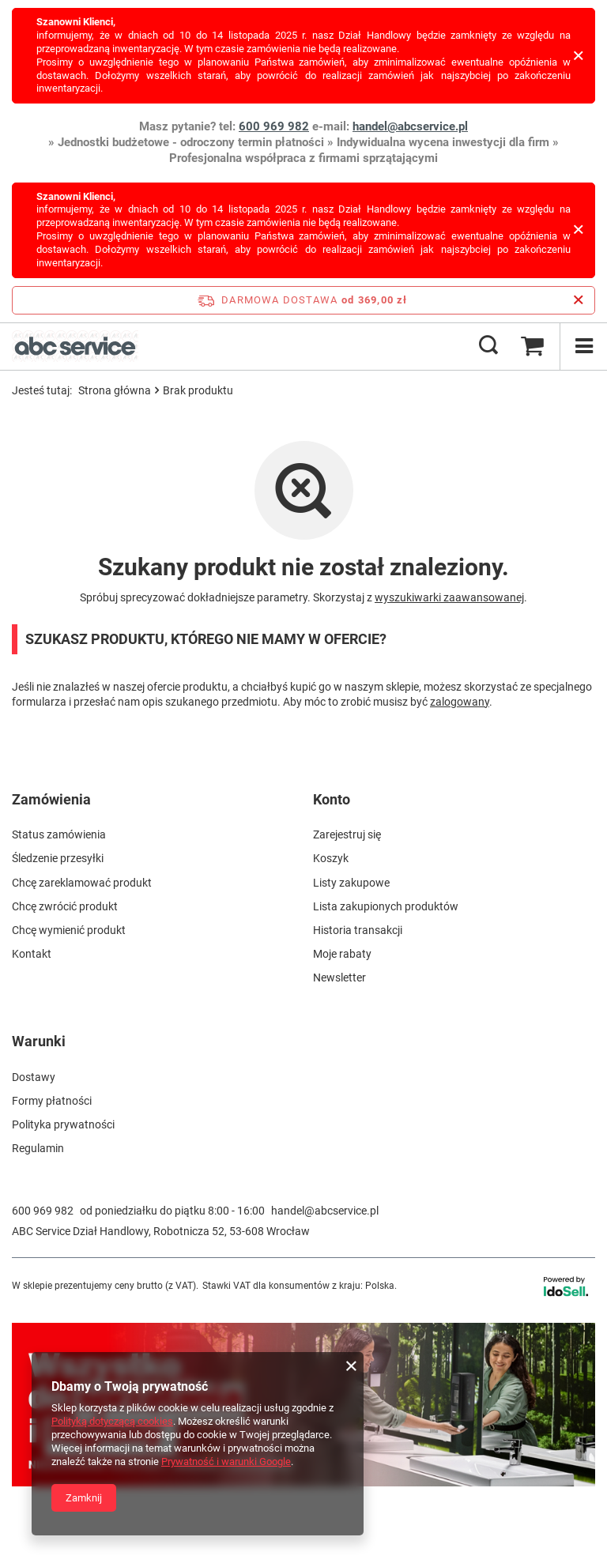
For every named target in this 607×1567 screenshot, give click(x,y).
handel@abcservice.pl (410, 126)
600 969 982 (274, 126)
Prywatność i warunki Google (226, 1461)
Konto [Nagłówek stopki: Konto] (331, 799)
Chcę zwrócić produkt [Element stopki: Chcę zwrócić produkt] (65, 906)
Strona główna (114, 390)
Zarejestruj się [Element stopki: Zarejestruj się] (347, 834)
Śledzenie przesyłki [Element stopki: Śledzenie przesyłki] (58, 858)
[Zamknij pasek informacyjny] (578, 300)
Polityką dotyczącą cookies (112, 1421)
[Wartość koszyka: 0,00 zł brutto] (532, 346)
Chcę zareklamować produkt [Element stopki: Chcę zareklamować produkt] (82, 882)
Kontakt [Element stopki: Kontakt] (31, 953)
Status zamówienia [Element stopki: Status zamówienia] (59, 834)
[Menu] (583, 346)
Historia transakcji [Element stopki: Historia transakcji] (357, 930)
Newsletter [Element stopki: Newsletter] (339, 977)
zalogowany (459, 701)
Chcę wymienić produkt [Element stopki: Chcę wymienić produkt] (69, 930)
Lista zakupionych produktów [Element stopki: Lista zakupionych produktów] (385, 906)
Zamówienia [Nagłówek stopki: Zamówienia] (51, 799)
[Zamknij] (578, 56)
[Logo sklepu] (75, 346)
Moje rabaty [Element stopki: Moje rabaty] (342, 953)
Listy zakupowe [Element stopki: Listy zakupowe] (351, 882)
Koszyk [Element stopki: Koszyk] (331, 858)
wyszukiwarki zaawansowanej (449, 597)
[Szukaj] (488, 346)
